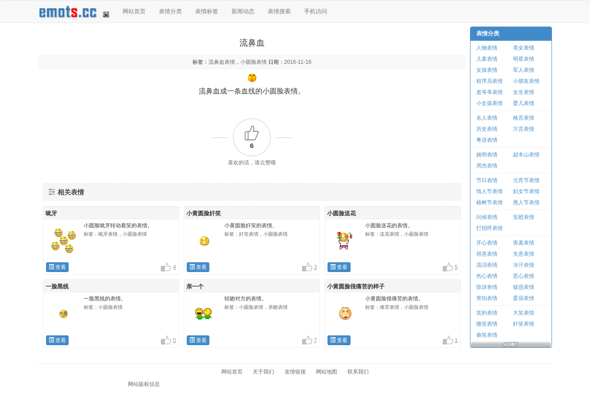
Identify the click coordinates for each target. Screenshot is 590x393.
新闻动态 (243, 11)
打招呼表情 (489, 228)
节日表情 (486, 180)
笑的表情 (486, 313)
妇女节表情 (526, 191)
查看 (57, 267)
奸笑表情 (523, 324)
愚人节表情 (526, 202)
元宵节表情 (526, 180)
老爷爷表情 (489, 92)
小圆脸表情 (253, 62)
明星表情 (523, 59)
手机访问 (315, 11)
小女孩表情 (489, 103)
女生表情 (523, 92)
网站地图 (326, 372)
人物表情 (486, 48)
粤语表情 (486, 140)
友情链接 (295, 372)
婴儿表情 (523, 103)
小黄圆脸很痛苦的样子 (356, 286)
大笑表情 (523, 313)
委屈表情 (523, 298)
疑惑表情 (523, 287)
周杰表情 (486, 166)
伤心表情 (486, 276)
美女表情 (523, 48)
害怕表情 (486, 298)
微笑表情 (486, 324)
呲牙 (51, 213)
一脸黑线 (57, 286)
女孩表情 (486, 70)
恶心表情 (523, 276)
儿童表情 (486, 59)
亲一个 (195, 286)
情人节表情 (489, 191)
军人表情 (523, 70)
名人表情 (486, 118)
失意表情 (523, 254)
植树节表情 (489, 202)
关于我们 (263, 372)
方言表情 (523, 129)
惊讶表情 (486, 287)
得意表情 (486, 254)
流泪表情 (486, 265)
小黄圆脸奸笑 (203, 213)
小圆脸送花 (341, 213)
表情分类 (170, 11)
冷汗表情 (523, 265)
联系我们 (358, 372)
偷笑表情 (486, 335)
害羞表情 (523, 243)
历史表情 (486, 129)
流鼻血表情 (221, 62)
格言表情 (523, 118)
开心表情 (486, 243)
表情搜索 (279, 11)
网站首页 (134, 11)
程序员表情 (489, 81)
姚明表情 (486, 155)
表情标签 (206, 11)
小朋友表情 (526, 81)
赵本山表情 (526, 155)
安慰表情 (523, 217)
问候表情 (486, 217)
